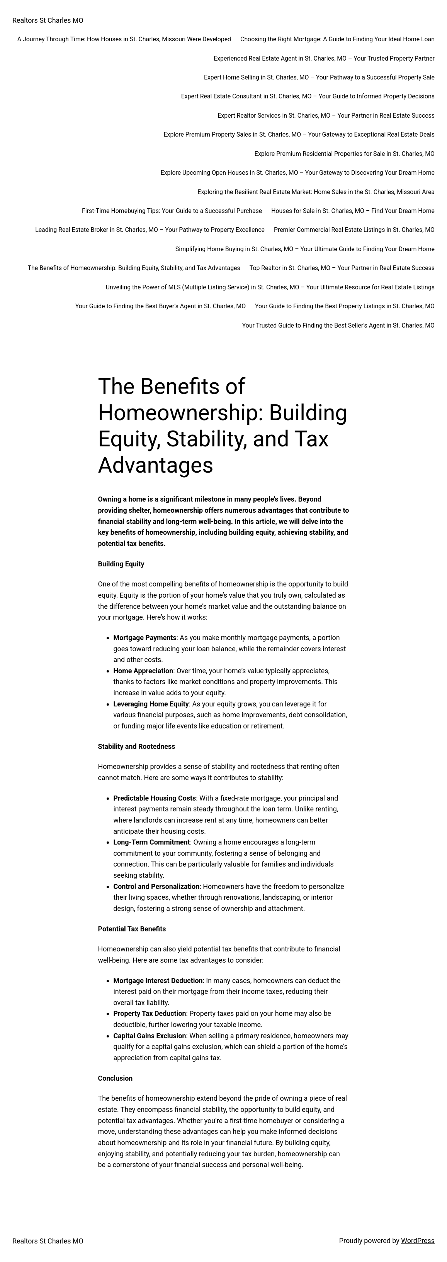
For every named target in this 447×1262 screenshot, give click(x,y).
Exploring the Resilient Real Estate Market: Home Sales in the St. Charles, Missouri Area (316, 192)
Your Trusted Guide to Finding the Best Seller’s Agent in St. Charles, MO (338, 325)
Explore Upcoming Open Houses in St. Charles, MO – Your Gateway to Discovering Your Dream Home (298, 172)
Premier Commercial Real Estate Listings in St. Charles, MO (354, 229)
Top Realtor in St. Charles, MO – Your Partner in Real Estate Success (342, 268)
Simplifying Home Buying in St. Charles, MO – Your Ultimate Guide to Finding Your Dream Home (305, 249)
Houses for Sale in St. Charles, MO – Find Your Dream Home (353, 211)
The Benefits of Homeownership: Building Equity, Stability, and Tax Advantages (134, 268)
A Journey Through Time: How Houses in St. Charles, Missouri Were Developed (124, 39)
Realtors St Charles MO (47, 20)
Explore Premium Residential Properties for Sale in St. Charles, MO (345, 153)
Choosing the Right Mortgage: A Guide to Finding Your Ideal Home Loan (337, 39)
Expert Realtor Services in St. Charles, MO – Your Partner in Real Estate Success (326, 115)
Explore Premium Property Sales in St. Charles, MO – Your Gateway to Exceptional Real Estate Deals (299, 134)
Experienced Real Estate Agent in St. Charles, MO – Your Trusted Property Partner (324, 58)
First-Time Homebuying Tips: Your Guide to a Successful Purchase (172, 211)
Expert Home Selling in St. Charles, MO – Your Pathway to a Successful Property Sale (319, 77)
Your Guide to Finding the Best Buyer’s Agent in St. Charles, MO (160, 306)
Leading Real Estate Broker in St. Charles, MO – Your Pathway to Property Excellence (150, 229)
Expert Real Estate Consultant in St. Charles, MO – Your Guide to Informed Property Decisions (308, 96)
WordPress (418, 1241)
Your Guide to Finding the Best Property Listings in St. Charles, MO (345, 306)
